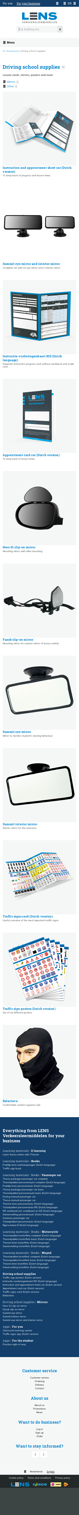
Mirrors (42, 1302)
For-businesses (11, 50)
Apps (6, 1326)
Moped (46, 1253)
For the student (22, 1340)
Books (35, 1161)
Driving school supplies (33, 50)
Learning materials (16, 1150)
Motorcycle (50, 1231)
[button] (69, 3)
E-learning (38, 1150)
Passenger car (51, 1175)
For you (17, 1326)
